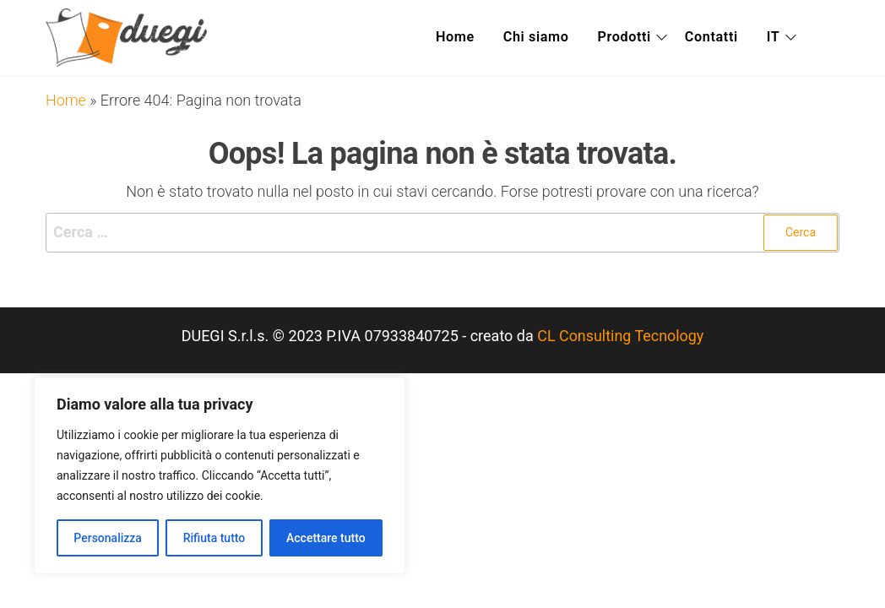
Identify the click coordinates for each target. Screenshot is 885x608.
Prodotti (628, 37)
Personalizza (107, 538)
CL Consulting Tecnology (620, 336)
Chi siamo (537, 37)
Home (455, 37)
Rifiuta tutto (214, 538)
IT (781, 37)
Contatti (720, 37)
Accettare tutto (326, 538)
